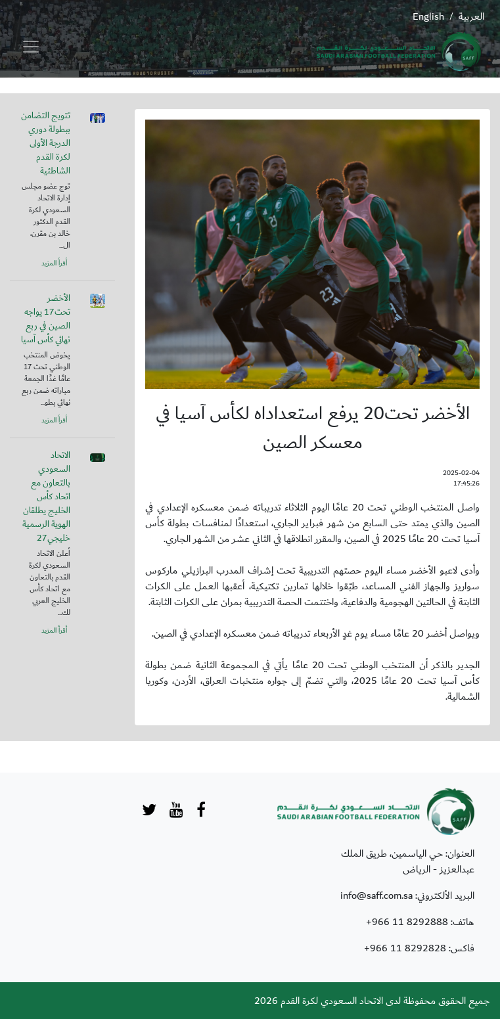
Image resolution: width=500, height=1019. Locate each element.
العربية (471, 16)
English (428, 16)
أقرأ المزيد (54, 263)
